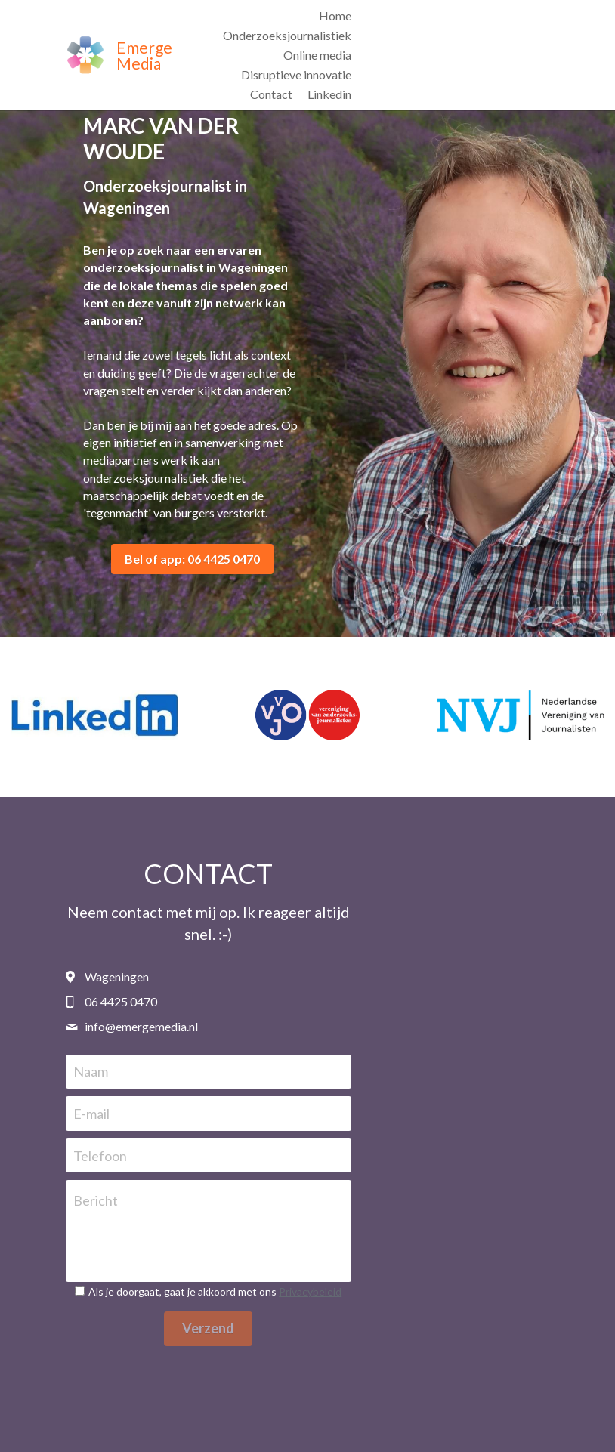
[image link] (84, 24)
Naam (170, 1037)
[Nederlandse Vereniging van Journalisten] (520, 703)
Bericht (175, 1166)
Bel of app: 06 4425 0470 (184, 541)
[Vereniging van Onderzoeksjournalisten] (307, 703)
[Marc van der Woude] (94, 703)
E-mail (171, 1079)
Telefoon (179, 1121)
